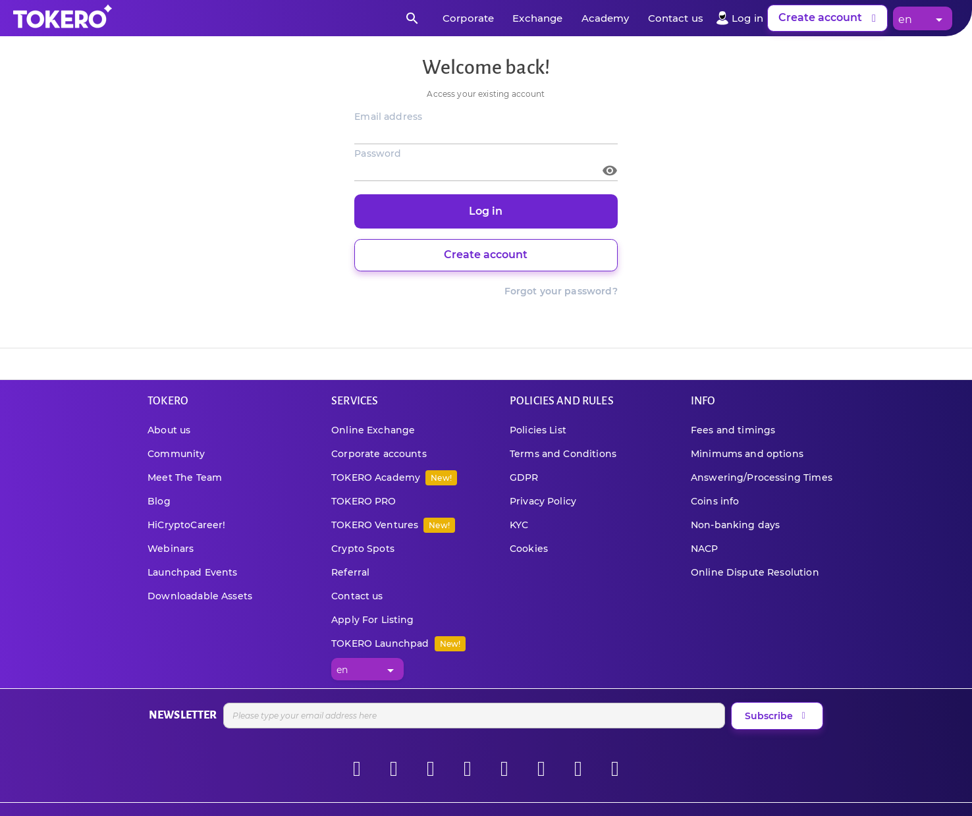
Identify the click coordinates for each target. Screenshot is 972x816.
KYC (519, 525)
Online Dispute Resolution (755, 572)
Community (176, 454)
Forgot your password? (561, 291)
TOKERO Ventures (393, 525)
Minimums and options (747, 454)
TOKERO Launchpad (398, 643)
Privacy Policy (543, 501)
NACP (704, 549)
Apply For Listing (372, 620)
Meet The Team (185, 477)
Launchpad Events (192, 572)
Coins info (715, 501)
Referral (350, 572)
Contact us (676, 18)
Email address (388, 116)
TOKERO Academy (394, 477)
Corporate (468, 18)
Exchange (537, 18)
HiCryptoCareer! (186, 525)
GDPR (524, 477)
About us (169, 430)
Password (377, 153)
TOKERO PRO (363, 501)
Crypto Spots (362, 549)
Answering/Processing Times (761, 477)
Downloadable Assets (200, 596)
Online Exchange (373, 430)
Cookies (529, 549)
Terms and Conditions (563, 454)
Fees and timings (733, 430)
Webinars (171, 549)
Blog (159, 501)
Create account (829, 18)
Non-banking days (735, 525)
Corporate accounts (379, 454)
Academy (605, 18)
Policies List (538, 430)
